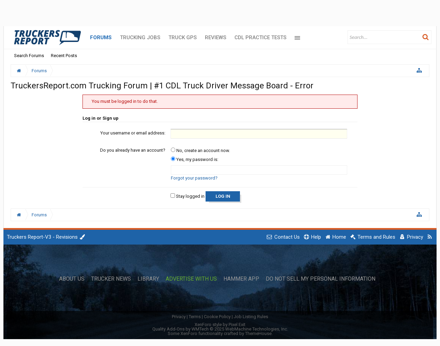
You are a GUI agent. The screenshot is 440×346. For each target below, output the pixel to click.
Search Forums (29, 55)
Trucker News (111, 279)
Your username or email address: (132, 133)
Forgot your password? (194, 178)
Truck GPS (182, 37)
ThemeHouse (258, 333)
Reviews (215, 37)
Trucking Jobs (140, 37)
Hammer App (241, 279)
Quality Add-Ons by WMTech (220, 329)
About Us (72, 279)
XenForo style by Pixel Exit (220, 324)
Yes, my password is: (194, 159)
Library (148, 279)
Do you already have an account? (132, 150)
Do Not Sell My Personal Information (320, 279)
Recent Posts (64, 55)
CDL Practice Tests (260, 37)
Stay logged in (187, 196)
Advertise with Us (191, 279)
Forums (101, 37)
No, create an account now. (200, 150)
